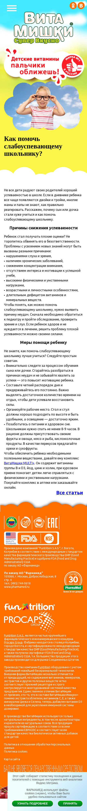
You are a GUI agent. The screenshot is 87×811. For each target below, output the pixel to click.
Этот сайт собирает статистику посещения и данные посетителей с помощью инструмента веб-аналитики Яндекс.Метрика (47, 779)
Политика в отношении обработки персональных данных (37, 746)
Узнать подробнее (32, 803)
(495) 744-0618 (21, 583)
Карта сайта (12, 759)
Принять (70, 803)
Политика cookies (16, 751)
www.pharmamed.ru (17, 586)
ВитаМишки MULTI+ (19, 463)
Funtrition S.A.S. (14, 635)
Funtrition (44, 667)
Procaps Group (13, 642)
